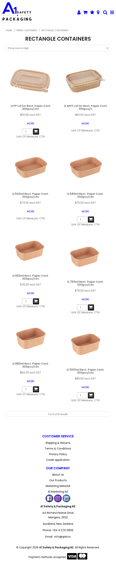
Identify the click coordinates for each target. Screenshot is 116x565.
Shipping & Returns (57, 443)
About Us (58, 475)
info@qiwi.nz (62, 537)
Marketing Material (58, 486)
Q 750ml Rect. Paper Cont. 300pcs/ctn (85, 283)
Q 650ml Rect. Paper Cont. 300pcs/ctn (30, 277)
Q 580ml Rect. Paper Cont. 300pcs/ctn (85, 195)
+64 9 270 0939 (62, 530)
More (30, 123)
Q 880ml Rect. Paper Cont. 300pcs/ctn (30, 365)
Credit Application (58, 460)
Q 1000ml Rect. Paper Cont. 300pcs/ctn (85, 371)
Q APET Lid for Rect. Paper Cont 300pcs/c (85, 107)
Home (9, 30)
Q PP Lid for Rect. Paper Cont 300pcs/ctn (30, 107)
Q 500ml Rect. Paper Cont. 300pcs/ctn (30, 195)
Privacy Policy (58, 454)
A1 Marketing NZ (58, 492)
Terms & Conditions (58, 448)
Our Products (58, 480)
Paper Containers (26, 30)
